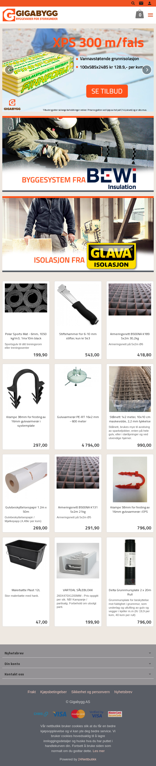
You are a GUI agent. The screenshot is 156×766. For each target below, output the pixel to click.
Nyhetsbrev (123, 692)
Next (151, 68)
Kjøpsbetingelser (53, 692)
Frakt (32, 692)
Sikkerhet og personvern (90, 692)
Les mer (99, 751)
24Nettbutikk (87, 759)
